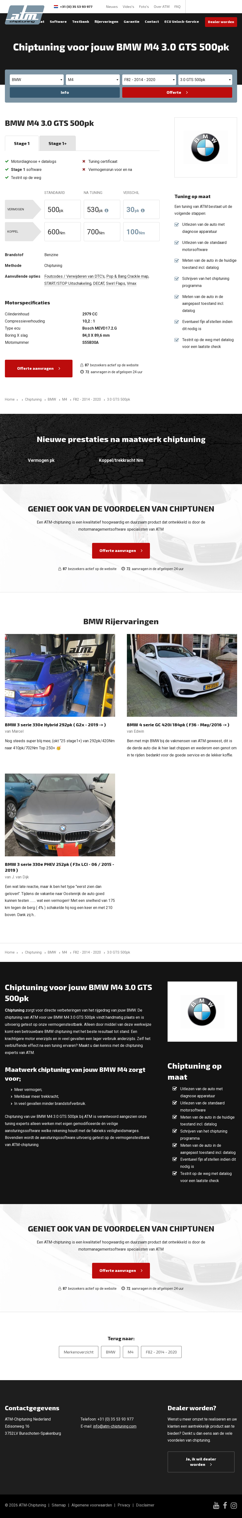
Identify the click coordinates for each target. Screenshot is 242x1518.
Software (58, 21)
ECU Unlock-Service (181, 21)
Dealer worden (221, 22)
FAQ (177, 6)
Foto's (144, 6)
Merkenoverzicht (79, 1352)
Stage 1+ (57, 143)
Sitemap (59, 1505)
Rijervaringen (106, 21)
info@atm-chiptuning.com (114, 1426)
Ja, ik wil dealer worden (201, 1462)
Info (65, 92)
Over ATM (161, 6)
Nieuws (112, 6)
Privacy (124, 1505)
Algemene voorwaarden (92, 1505)
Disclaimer (145, 1505)
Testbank (80, 21)
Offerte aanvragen (35, 368)
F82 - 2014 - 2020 (161, 1352)
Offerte (174, 92)
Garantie (131, 21)
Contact (152, 21)
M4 (130, 1352)
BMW (110, 1352)
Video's (128, 6)
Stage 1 (22, 143)
